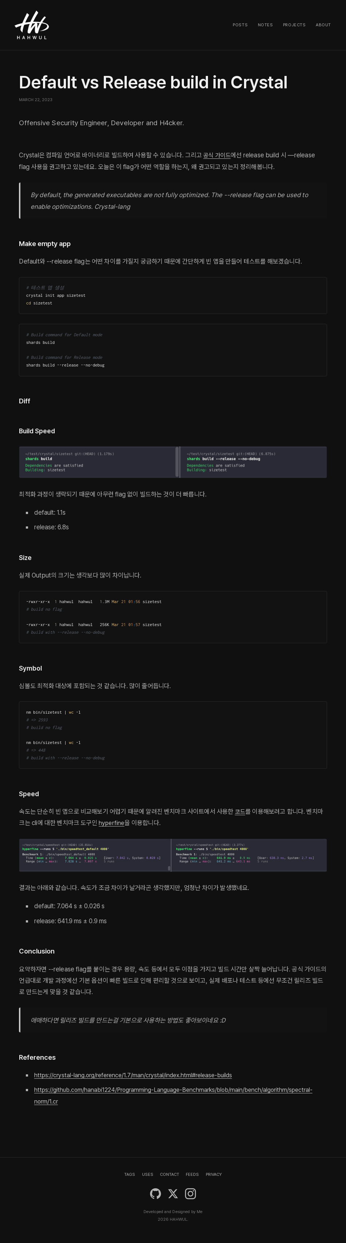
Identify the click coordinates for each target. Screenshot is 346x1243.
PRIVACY (214, 1174)
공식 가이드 (217, 155)
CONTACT (169, 1174)
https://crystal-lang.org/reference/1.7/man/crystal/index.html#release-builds (139, 1075)
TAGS (129, 1174)
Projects (294, 24)
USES (147, 1174)
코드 (240, 811)
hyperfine (112, 822)
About (323, 24)
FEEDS (192, 1174)
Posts (240, 24)
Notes (265, 24)
